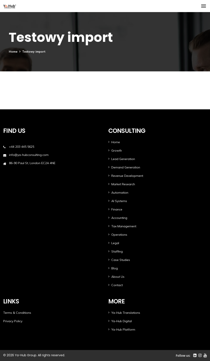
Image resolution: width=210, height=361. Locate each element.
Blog (114, 268)
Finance (116, 209)
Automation (119, 193)
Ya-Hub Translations (125, 313)
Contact (117, 285)
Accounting (119, 218)
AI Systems (119, 201)
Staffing (117, 251)
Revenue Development (127, 176)
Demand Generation (125, 167)
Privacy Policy (12, 321)
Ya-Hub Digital (121, 321)
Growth (116, 150)
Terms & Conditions (17, 313)
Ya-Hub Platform (123, 329)
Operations (119, 235)
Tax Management (123, 226)
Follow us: (183, 355)
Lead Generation (123, 159)
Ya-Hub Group (25, 355)
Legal (115, 243)
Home (13, 51)
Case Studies (120, 260)
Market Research (123, 184)
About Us (117, 277)
